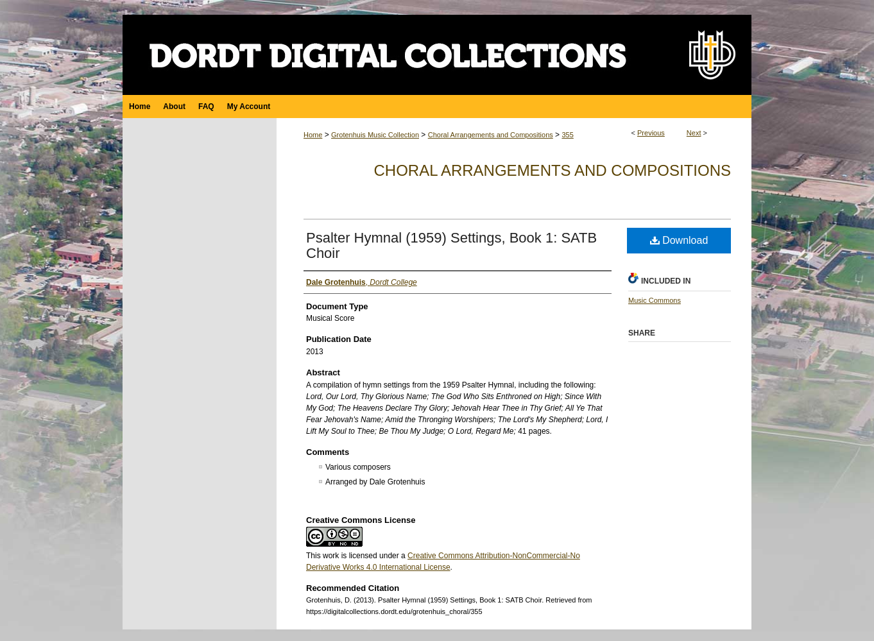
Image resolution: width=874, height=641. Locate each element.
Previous (651, 133)
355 (567, 135)
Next (694, 133)
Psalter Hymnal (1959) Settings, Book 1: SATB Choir (451, 245)
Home (313, 135)
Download (679, 240)
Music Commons (654, 300)
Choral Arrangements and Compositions (490, 135)
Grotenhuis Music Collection (375, 135)
